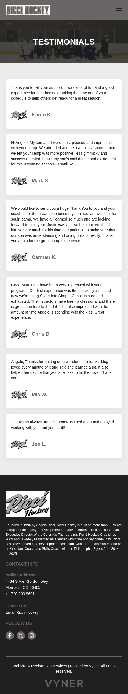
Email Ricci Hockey (22, 612)
